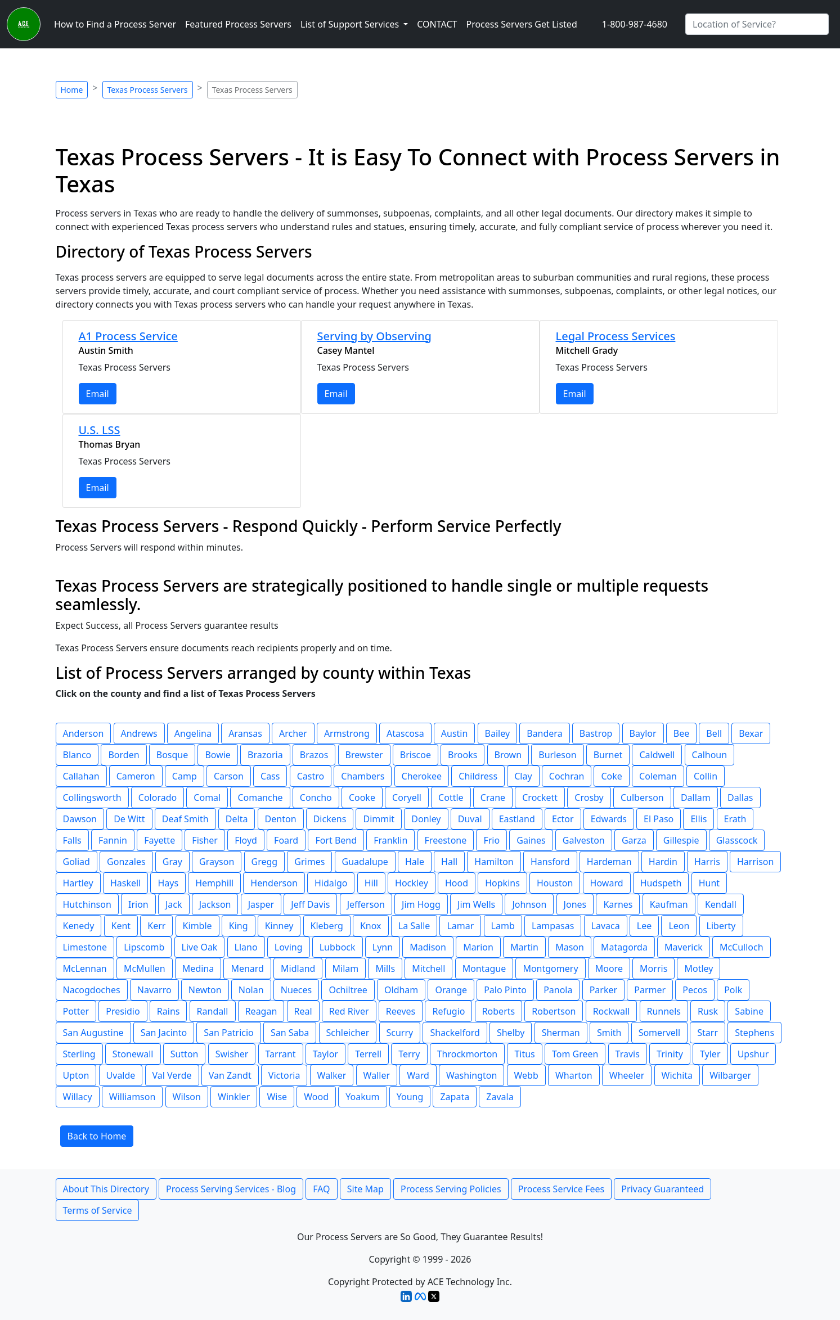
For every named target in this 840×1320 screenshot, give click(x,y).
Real (303, 1011)
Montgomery (550, 968)
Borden (123, 755)
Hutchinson (87, 904)
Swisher (232, 1054)
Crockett (540, 797)
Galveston (584, 840)
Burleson (557, 755)
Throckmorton (467, 1054)
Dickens (330, 819)
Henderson (273, 883)
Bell (714, 733)
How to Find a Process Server (115, 24)
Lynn (382, 947)
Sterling (79, 1054)
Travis (628, 1054)
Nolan (251, 990)
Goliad (76, 861)
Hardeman (609, 861)
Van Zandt (230, 1075)
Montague (484, 968)
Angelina (193, 733)
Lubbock (338, 947)
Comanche (259, 797)
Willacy (77, 1097)
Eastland (517, 819)
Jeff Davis (310, 904)
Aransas (245, 733)
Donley (426, 819)
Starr (707, 1032)
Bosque (172, 755)
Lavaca (605, 926)
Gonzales (126, 861)
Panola (557, 990)
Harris (707, 861)
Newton (205, 990)
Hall (449, 861)
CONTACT (437, 24)
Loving (289, 947)
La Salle (414, 926)
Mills (385, 968)
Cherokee (422, 776)
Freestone (446, 840)
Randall (212, 1011)
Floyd (246, 840)
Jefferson (366, 904)
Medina (198, 968)
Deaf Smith (185, 819)
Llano (246, 947)
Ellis (698, 819)
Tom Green (575, 1054)
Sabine (749, 1011)
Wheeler (627, 1075)
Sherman (561, 1032)
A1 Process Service (128, 336)
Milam (346, 968)
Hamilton (493, 861)
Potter (76, 1011)
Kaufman (669, 904)
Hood (456, 883)
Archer (293, 733)
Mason (569, 947)
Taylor (325, 1054)
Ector (563, 819)
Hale (414, 861)
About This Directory (106, 1189)
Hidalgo (331, 883)
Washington (471, 1075)
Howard (606, 883)
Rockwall (611, 1011)
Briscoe (415, 755)
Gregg (264, 861)
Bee (681, 733)
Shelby (511, 1032)
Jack (173, 904)
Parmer (650, 990)
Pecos (694, 990)
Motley (698, 968)
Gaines (530, 840)
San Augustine (93, 1032)
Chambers (362, 776)
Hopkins (502, 883)
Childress (478, 776)
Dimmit (378, 819)
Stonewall (133, 1054)
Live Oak (200, 947)
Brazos (314, 755)
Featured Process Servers (238, 24)
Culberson (642, 797)
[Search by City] (757, 24)
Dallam (696, 797)
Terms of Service (97, 1210)
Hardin (663, 861)
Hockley (411, 883)
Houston (555, 883)
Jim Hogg (421, 904)
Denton (281, 819)
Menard (247, 968)
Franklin (390, 840)
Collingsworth (92, 797)
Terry (409, 1054)
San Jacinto (164, 1032)
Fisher (205, 840)
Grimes (309, 861)
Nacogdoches (91, 990)
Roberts (498, 1011)
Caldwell (657, 755)
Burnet (608, 755)
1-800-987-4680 (634, 24)
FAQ (321, 1189)
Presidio (123, 1011)
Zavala (499, 1097)
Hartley (78, 883)
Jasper (261, 904)
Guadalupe (365, 861)
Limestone (85, 947)
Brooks (462, 755)
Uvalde (121, 1075)
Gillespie (681, 840)
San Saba (290, 1032)
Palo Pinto (505, 990)
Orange (451, 990)
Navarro (154, 990)
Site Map (365, 1189)
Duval (470, 819)
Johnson (529, 904)
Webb (526, 1075)
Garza (634, 840)
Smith (609, 1032)
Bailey (497, 733)
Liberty (721, 926)
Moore (609, 968)
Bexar (751, 733)
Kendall (720, 904)
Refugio (448, 1011)
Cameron (135, 776)
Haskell (125, 883)
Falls (72, 840)
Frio (491, 840)
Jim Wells (476, 904)
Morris (653, 968)
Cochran (567, 776)
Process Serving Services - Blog (231, 1189)
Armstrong (347, 733)
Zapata (454, 1097)
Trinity (670, 1054)
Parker (603, 990)
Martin (524, 947)
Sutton (184, 1054)
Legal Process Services (616, 336)
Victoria (284, 1075)
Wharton (573, 1075)
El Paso (658, 819)
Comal (207, 797)
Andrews (139, 733)
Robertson (554, 1011)
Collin (705, 776)
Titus (524, 1054)
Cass (270, 776)
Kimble (197, 926)
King (238, 926)
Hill (371, 883)
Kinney (279, 926)
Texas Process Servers (147, 89)
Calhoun (709, 755)
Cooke (362, 797)
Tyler (710, 1054)
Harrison (755, 861)
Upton (76, 1075)
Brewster (364, 755)
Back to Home (97, 1136)
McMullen (144, 968)
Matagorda (624, 947)
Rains (168, 1011)
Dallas (740, 797)
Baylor (643, 733)
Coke (611, 776)
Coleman (658, 776)
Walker (332, 1075)
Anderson (83, 733)
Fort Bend (336, 840)
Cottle (451, 797)
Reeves (401, 1011)
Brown (508, 755)
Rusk (708, 1011)
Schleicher (348, 1032)
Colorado (157, 797)
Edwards (609, 819)
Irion (138, 904)
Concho (316, 797)
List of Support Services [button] (350, 24)
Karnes (617, 904)
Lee (644, 926)
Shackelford (454, 1032)
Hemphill (214, 883)
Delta (237, 819)
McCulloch (741, 947)
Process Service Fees (561, 1189)
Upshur (753, 1054)
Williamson (132, 1097)
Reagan (261, 1011)
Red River (349, 1011)
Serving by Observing (374, 336)
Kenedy (79, 926)
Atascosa (405, 733)
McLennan (85, 968)
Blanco (77, 755)
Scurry (400, 1032)
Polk (733, 990)
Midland (298, 968)
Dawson (80, 819)
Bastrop (596, 733)
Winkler (234, 1097)
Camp (184, 776)
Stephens (754, 1032)
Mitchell (428, 968)
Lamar (460, 926)
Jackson (215, 904)
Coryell (406, 797)
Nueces (296, 990)
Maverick (683, 947)
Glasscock (737, 840)
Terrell (368, 1054)
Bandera (544, 733)
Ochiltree (348, 990)
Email (97, 394)
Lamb (503, 926)
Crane (492, 797)
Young (410, 1097)
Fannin (112, 840)
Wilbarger (730, 1075)
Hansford (550, 861)
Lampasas (553, 926)
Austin (454, 733)
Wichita (677, 1075)
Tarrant (281, 1054)
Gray (172, 861)
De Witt (129, 819)
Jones (575, 904)
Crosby (588, 797)
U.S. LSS (99, 430)
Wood (316, 1097)
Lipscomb (144, 947)
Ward (418, 1075)
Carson (229, 776)
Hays (168, 883)
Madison (428, 947)
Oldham (401, 990)
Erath (735, 819)
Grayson (216, 861)
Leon (678, 926)
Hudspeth (661, 883)
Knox (370, 926)
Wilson (187, 1097)
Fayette (159, 840)
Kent (121, 926)
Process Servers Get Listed (521, 24)
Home (72, 89)
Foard (286, 840)
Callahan (81, 776)
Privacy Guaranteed (662, 1189)
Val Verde (172, 1075)
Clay (523, 776)
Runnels (664, 1011)
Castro (311, 776)
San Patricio (228, 1032)
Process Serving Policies (451, 1189)
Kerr (156, 926)
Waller (376, 1075)
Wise (277, 1097)
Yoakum (362, 1097)
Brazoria (265, 755)
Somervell (659, 1032)
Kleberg (327, 926)
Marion (478, 947)
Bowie (218, 755)
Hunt (709, 883)
